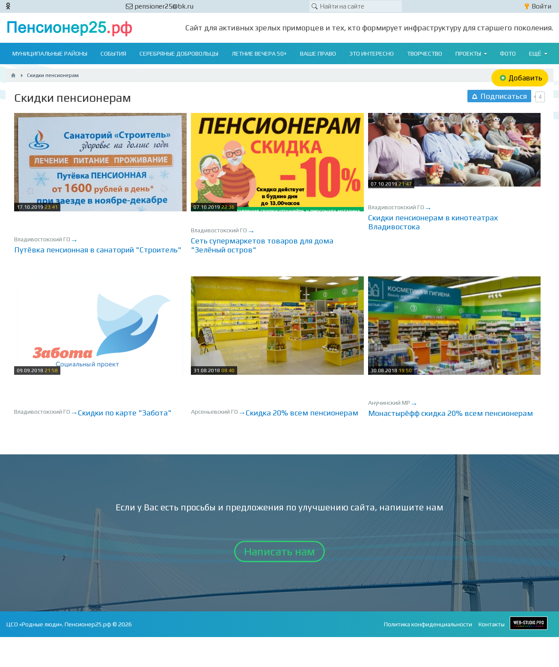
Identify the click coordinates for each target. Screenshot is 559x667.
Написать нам (279, 551)
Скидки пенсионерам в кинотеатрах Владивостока (433, 222)
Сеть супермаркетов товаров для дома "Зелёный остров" (262, 245)
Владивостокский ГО (42, 239)
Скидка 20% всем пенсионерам (302, 412)
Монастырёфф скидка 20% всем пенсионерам (450, 413)
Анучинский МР (389, 402)
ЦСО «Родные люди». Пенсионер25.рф (58, 624)
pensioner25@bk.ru (159, 6)
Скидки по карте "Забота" (125, 412)
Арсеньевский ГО (214, 411)
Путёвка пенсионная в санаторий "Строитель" (97, 249)
